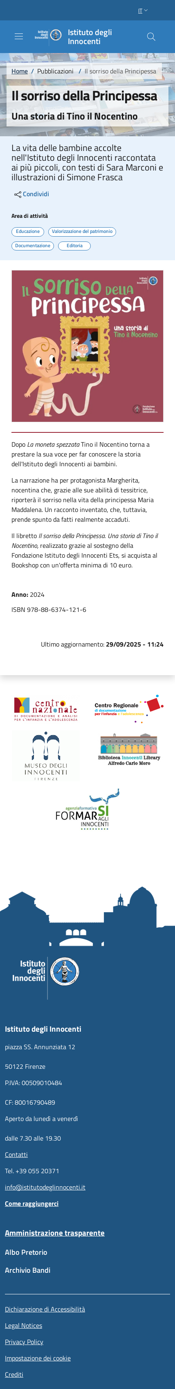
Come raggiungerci (31, 1203)
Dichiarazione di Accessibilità (45, 1309)
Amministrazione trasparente (55, 1232)
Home (19, 71)
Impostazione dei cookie (38, 1358)
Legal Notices (23, 1325)
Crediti (14, 1374)
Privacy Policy (24, 1342)
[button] (144, 10)
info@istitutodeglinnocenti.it (45, 1187)
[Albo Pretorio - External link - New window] (87, 1256)
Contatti (16, 1154)
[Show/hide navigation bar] (18, 36)
